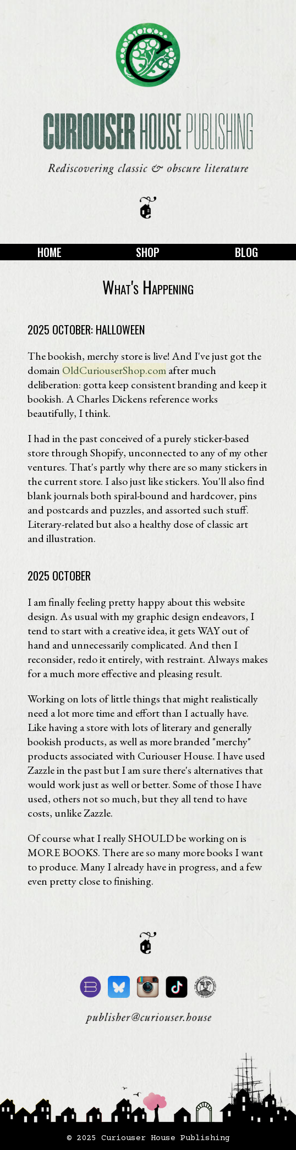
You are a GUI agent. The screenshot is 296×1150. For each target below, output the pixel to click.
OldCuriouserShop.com (114, 370)
